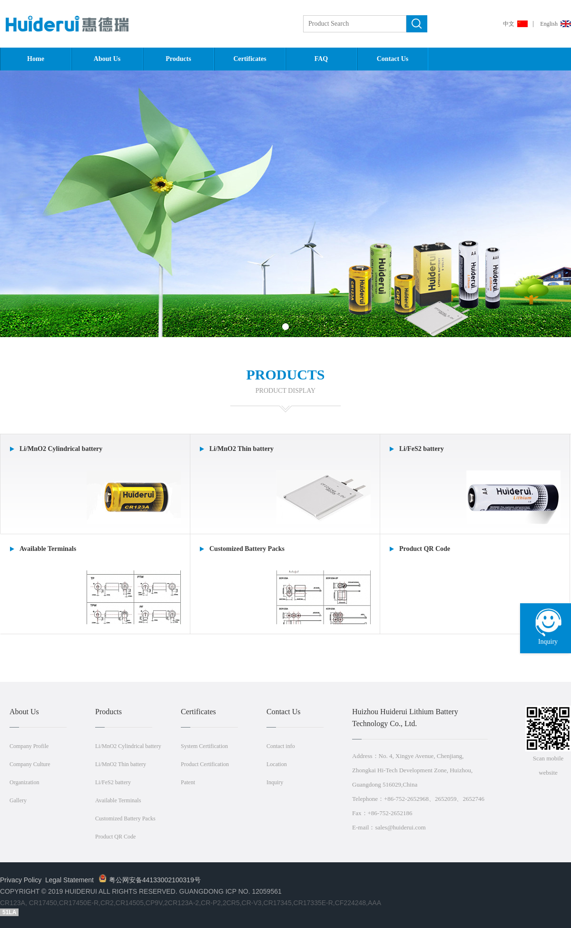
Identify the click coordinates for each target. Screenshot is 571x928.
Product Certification (205, 764)
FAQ (321, 58)
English (549, 23)
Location (276, 764)
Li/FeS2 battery (113, 782)
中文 (508, 23)
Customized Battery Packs (125, 818)
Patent (188, 782)
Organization (24, 782)
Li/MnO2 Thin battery (120, 764)
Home (35, 58)
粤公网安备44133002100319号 (150, 880)
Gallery (18, 800)
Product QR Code (115, 836)
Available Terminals (118, 800)
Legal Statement (69, 880)
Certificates (249, 58)
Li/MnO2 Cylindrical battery (128, 746)
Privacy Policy (20, 880)
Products (178, 58)
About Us (107, 58)
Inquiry (274, 782)
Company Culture (30, 764)
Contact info (280, 746)
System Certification (204, 746)
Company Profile (29, 746)
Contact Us (393, 58)
